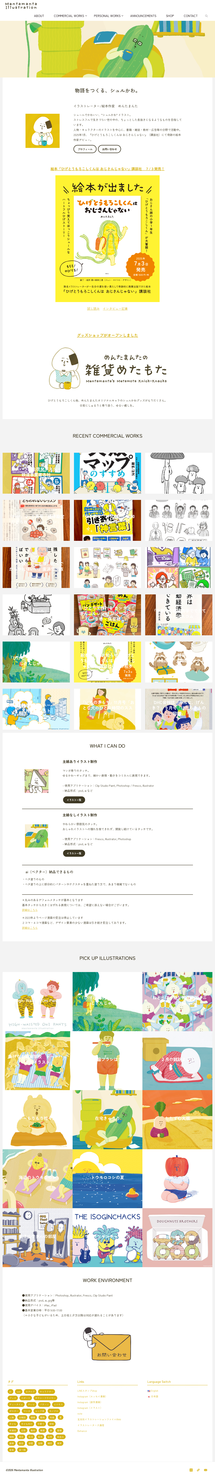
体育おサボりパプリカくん (177, 1177)
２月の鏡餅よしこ (177, 1059)
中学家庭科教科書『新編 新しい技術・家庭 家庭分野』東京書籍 (107, 565)
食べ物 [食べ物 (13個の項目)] (22, 1449)
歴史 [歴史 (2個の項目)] (21, 1436)
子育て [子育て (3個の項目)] (41, 1423)
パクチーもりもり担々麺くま (37, 1118)
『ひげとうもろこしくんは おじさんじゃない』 (36, 660)
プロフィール (85, 149)
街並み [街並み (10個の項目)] (60, 1436)
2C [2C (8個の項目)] (10, 1391)
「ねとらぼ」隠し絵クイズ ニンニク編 (177, 1000)
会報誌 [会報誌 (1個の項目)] (22, 1417)
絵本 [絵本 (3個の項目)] (40, 1436)
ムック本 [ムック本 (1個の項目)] (39, 1410)
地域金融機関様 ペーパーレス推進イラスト (36, 708)
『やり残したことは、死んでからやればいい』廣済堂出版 (36, 566)
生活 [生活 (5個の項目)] (30, 1436)
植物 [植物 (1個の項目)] (11, 1436)
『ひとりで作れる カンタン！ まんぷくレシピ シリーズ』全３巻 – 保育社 (107, 613)
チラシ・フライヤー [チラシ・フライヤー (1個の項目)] (45, 1397)
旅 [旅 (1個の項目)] (51, 1430)
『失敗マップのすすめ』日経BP (107, 472)
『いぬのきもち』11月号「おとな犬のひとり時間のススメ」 (107, 707)
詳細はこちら (30, 910)
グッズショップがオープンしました (107, 335)
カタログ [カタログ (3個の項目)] (30, 1391)
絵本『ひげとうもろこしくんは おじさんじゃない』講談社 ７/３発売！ (108, 168)
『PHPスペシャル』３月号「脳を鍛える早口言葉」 (36, 613)
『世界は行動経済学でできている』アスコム (179, 613)
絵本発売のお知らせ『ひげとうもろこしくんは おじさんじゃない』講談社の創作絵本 (107, 660)
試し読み (93, 308)
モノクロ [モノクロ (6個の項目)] (53, 1410)
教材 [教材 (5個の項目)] (33, 1430)
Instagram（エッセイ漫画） (92, 1396)
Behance (82, 1430)
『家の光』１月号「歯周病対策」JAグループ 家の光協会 (179, 519)
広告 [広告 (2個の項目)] (23, 1430)
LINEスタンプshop (87, 1390)
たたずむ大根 (177, 1118)
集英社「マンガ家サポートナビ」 (179, 566)
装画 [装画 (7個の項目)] (11, 1443)
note (80, 1413)
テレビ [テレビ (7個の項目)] (31, 1404)
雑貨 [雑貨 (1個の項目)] (59, 1443)
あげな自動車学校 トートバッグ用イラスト (37, 1059)
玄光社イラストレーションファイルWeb (99, 1419)
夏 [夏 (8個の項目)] (60, 1417)
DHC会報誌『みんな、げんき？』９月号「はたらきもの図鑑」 (179, 707)
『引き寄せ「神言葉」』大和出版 (107, 519)
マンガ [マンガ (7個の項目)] (26, 1410)
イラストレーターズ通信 (90, 1425)
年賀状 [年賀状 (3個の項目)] (12, 1430)
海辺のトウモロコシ (37, 1177)
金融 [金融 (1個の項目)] (40, 1443)
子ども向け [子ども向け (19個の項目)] (26, 1423)
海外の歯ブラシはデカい (107, 1059)
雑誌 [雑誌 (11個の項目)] (50, 1443)
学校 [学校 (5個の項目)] (51, 1423)
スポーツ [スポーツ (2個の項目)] (25, 1397)
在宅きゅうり (107, 1118)
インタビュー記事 (115, 308)
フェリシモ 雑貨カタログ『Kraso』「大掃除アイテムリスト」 (179, 660)
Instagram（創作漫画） (90, 1402)
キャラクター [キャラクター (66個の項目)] (46, 1391)
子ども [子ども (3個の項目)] (12, 1423)
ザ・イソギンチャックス (107, 1236)
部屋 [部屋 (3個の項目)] (30, 1443)
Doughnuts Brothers (177, 1236)
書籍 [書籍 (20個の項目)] (59, 1430)
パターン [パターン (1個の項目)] (44, 1404)
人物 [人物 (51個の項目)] (11, 1417)
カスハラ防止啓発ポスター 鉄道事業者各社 (38, 472)
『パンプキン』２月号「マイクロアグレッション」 (179, 472)
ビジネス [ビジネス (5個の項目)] (58, 1404)
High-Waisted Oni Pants (37, 1000)
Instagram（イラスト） (90, 1407)
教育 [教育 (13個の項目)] (42, 1430)
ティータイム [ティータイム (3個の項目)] (16, 1404)
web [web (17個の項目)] (19, 1391)
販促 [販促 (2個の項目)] (21, 1443)
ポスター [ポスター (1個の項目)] (13, 1410)
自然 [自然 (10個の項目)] (50, 1436)
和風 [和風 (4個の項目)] (52, 1417)
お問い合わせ (109, 149)
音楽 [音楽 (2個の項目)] (11, 1449)
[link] (207, 15)
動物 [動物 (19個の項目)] (42, 1417)
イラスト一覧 (74, 799)
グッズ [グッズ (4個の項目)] (12, 1397)
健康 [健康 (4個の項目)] (33, 1417)
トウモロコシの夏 (107, 1177)
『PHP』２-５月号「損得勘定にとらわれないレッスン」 (36, 519)
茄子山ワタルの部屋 (37, 1236)
